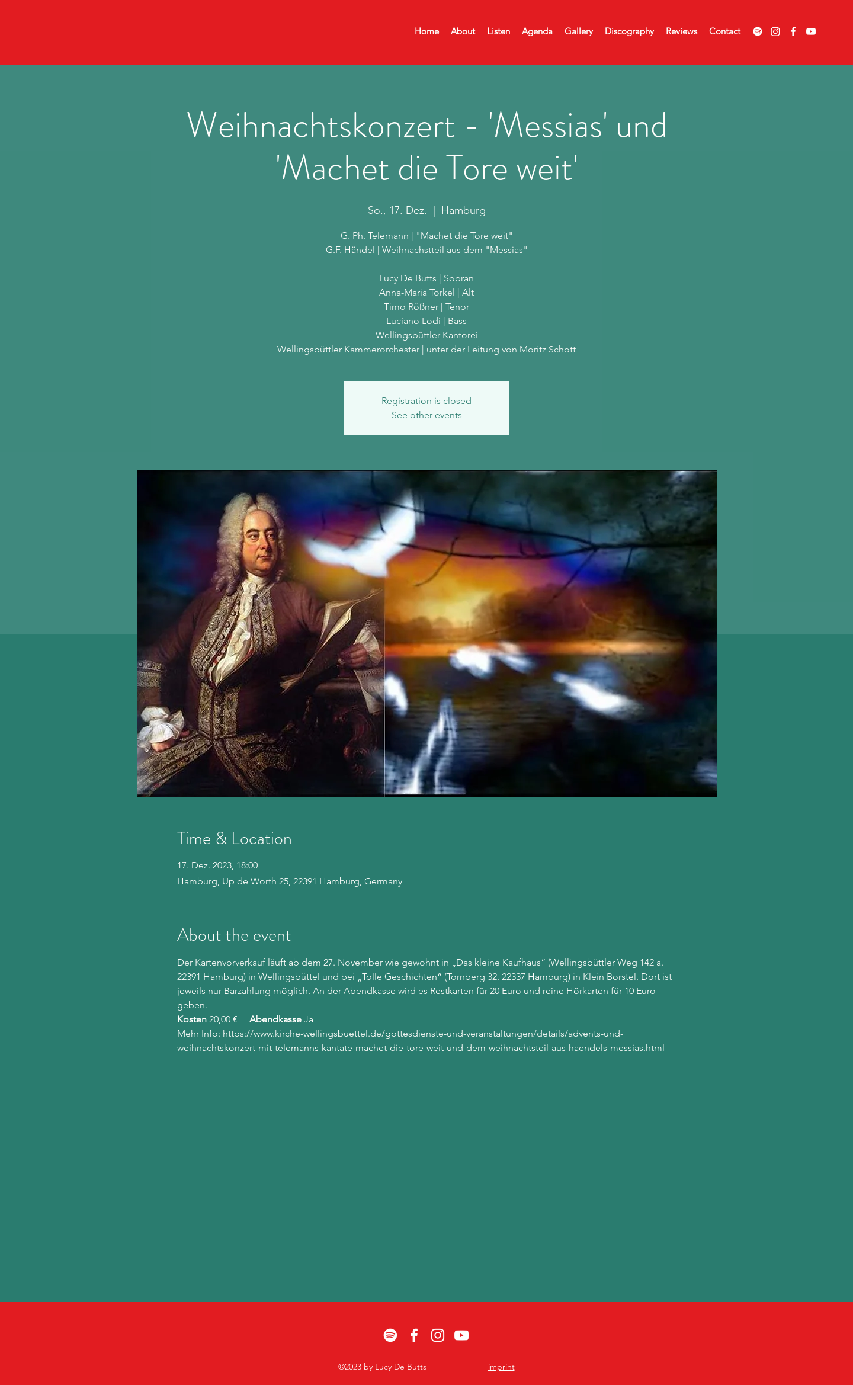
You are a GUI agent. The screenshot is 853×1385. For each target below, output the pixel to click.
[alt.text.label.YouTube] (811, 31)
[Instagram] (775, 31)
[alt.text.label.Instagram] (438, 1335)
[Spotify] (758, 31)
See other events (427, 415)
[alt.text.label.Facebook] (793, 31)
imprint (501, 1366)
